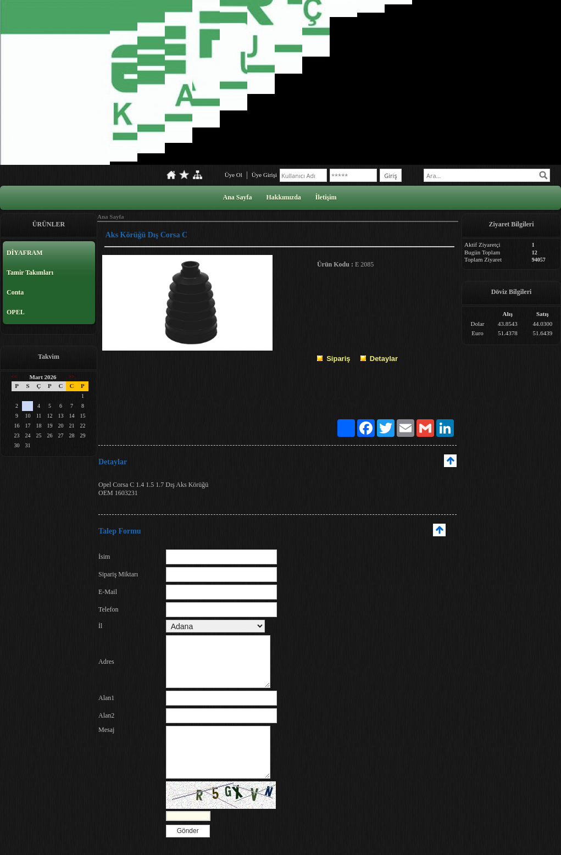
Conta (15, 292)
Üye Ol (233, 174)
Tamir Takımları (30, 272)
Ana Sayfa (237, 197)
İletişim (326, 197)
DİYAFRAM (25, 253)
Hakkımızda (283, 197)
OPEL (16, 312)
